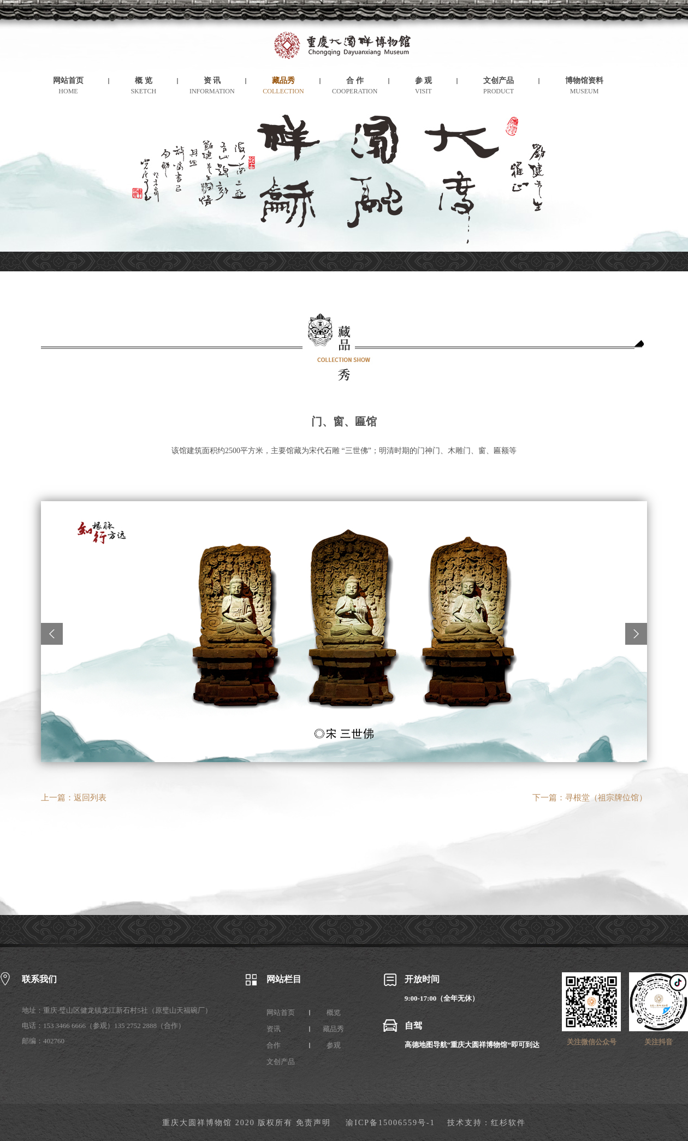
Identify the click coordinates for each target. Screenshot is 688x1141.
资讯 (273, 1029)
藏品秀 (283, 80)
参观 (334, 1045)
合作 (273, 1045)
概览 (334, 1012)
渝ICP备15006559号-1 (390, 1123)
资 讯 (212, 80)
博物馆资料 (584, 80)
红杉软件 (508, 1123)
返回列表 (90, 797)
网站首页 (68, 80)
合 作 (355, 80)
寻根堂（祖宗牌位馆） (606, 797)
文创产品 (498, 80)
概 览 (143, 80)
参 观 (423, 80)
